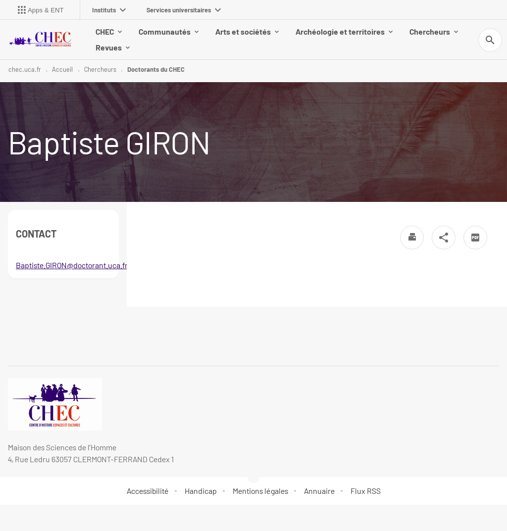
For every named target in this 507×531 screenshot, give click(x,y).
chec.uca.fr (24, 69)
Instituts (109, 10)
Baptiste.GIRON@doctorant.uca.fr (72, 265)
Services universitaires (184, 10)
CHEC (109, 31)
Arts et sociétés (247, 31)
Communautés (169, 31)
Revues (113, 47)
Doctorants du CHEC (156, 69)
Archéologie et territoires (344, 31)
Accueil (62, 69)
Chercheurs (433, 31)
